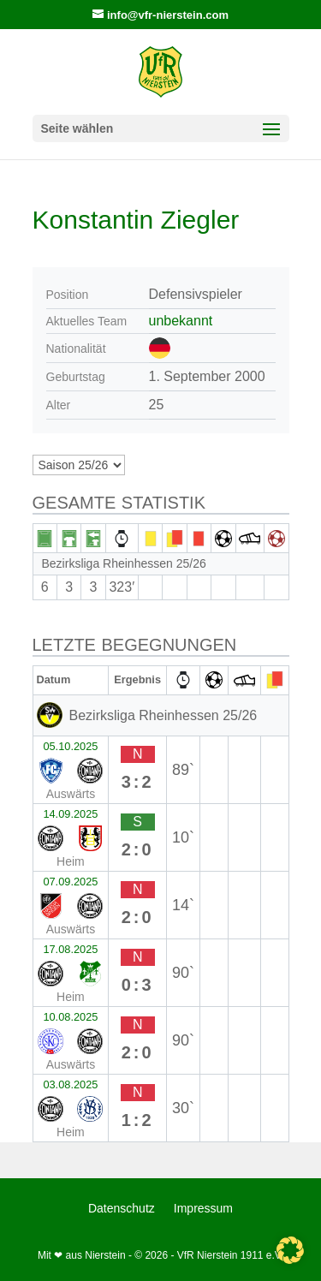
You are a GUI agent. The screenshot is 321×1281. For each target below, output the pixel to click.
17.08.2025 (70, 949)
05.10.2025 (70, 746)
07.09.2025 (70, 881)
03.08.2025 (70, 1084)
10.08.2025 (70, 1016)
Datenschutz (121, 1208)
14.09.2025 (70, 813)
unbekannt (181, 320)
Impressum (203, 1208)
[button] (290, 1250)
